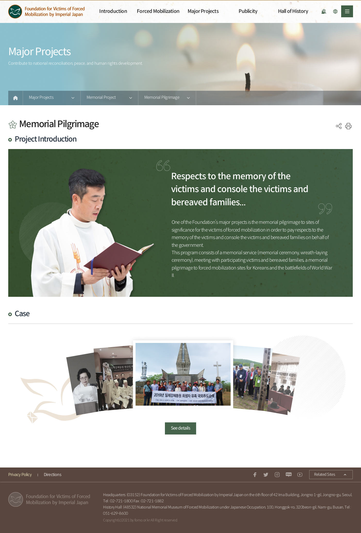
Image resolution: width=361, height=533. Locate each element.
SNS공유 (338, 126)
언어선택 (335, 11)
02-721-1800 (121, 501)
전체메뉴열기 (347, 11)
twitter (266, 474)
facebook (255, 474)
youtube (300, 474)
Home (15, 98)
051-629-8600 (115, 513)
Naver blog (288, 474)
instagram (277, 474)
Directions (52, 474)
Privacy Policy (19, 474)
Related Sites (322, 473)
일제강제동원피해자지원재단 (46, 12)
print (348, 126)
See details (180, 428)
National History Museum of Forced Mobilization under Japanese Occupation (324, 11)
